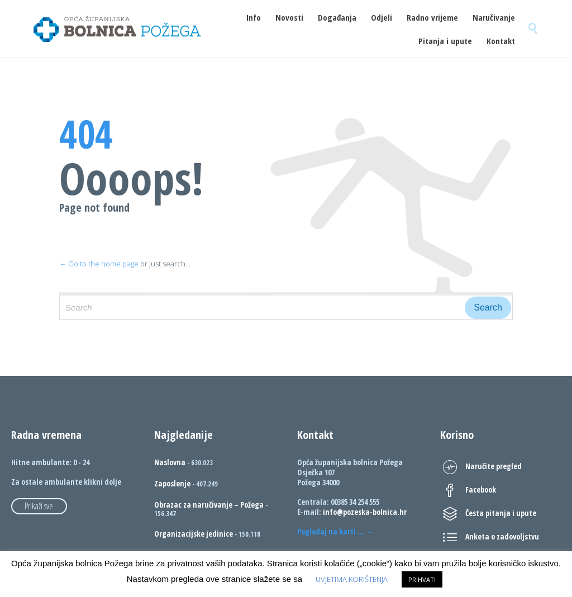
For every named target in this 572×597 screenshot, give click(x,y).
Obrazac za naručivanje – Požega (209, 504)
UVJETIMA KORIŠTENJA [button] (352, 579)
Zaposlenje (172, 483)
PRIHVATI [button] (422, 579)
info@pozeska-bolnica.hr (365, 512)
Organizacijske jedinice (193, 533)
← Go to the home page (99, 264)
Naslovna (169, 462)
